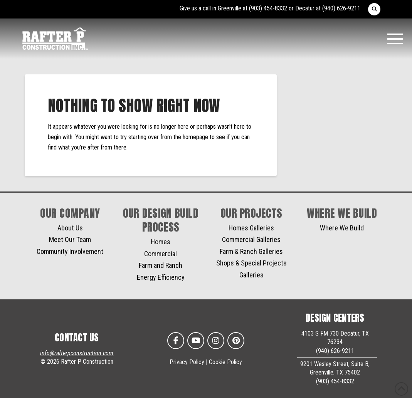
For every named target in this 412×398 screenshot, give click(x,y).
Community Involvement (70, 251)
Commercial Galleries (251, 239)
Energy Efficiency (161, 277)
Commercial (160, 254)
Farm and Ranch (160, 265)
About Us (70, 228)
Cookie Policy (225, 362)
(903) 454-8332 (268, 8)
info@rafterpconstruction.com (76, 353)
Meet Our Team (70, 239)
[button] (374, 9)
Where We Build (342, 228)
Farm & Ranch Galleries (251, 251)
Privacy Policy (187, 362)
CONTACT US (77, 337)
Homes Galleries (251, 228)
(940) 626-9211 (341, 8)
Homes (160, 242)
